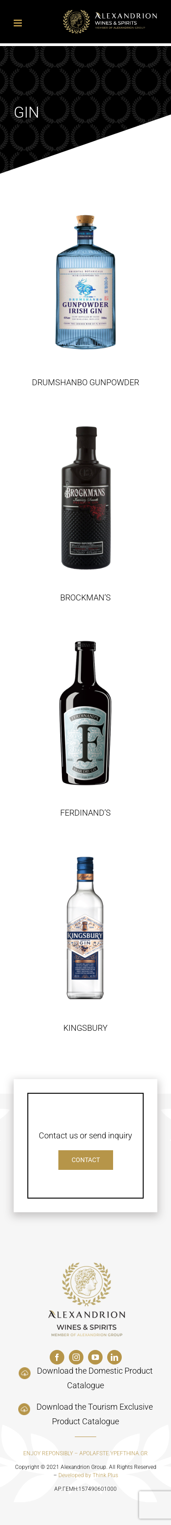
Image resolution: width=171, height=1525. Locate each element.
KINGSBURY (85, 1028)
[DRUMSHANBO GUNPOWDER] (85, 282)
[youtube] (95, 1357)
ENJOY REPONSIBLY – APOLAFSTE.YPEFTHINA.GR (85, 1453)
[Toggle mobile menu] (18, 23)
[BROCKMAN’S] (85, 498)
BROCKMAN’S (85, 597)
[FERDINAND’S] (85, 713)
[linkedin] (114, 1357)
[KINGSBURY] (85, 928)
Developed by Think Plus (88, 1475)
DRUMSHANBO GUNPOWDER (85, 382)
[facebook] (57, 1357)
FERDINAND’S (85, 812)
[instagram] (76, 1357)
